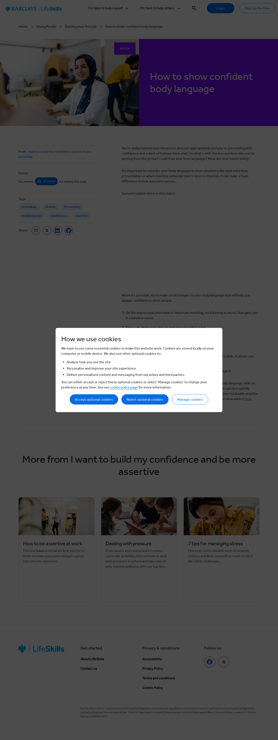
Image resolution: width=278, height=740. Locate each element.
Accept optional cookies (94, 399)
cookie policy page (124, 387)
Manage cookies (190, 399)
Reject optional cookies (145, 399)
